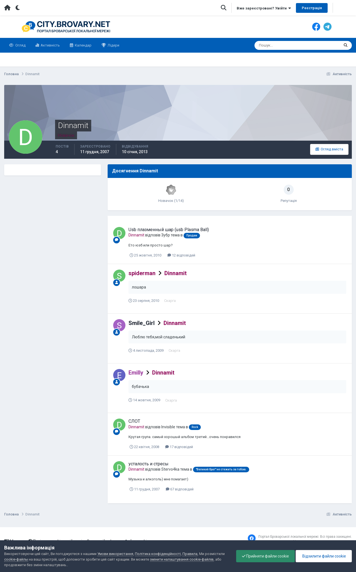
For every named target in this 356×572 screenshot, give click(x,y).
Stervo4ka (170, 469)
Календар (83, 45)
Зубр (165, 235)
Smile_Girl (141, 323)
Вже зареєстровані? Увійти (264, 8)
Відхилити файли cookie (323, 556)
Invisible (168, 427)
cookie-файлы (16, 559)
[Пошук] (275, 45)
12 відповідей (181, 255)
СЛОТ (134, 421)
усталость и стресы (148, 463)
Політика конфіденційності (158, 554)
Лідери (113, 45)
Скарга (170, 301)
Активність (50, 45)
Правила (189, 554)
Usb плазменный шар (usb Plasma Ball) (168, 229)
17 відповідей (179, 447)
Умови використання (115, 554)
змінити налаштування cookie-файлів (182, 559)
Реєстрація (312, 8)
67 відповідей (180, 489)
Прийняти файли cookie (265, 556)
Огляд (20, 45)
